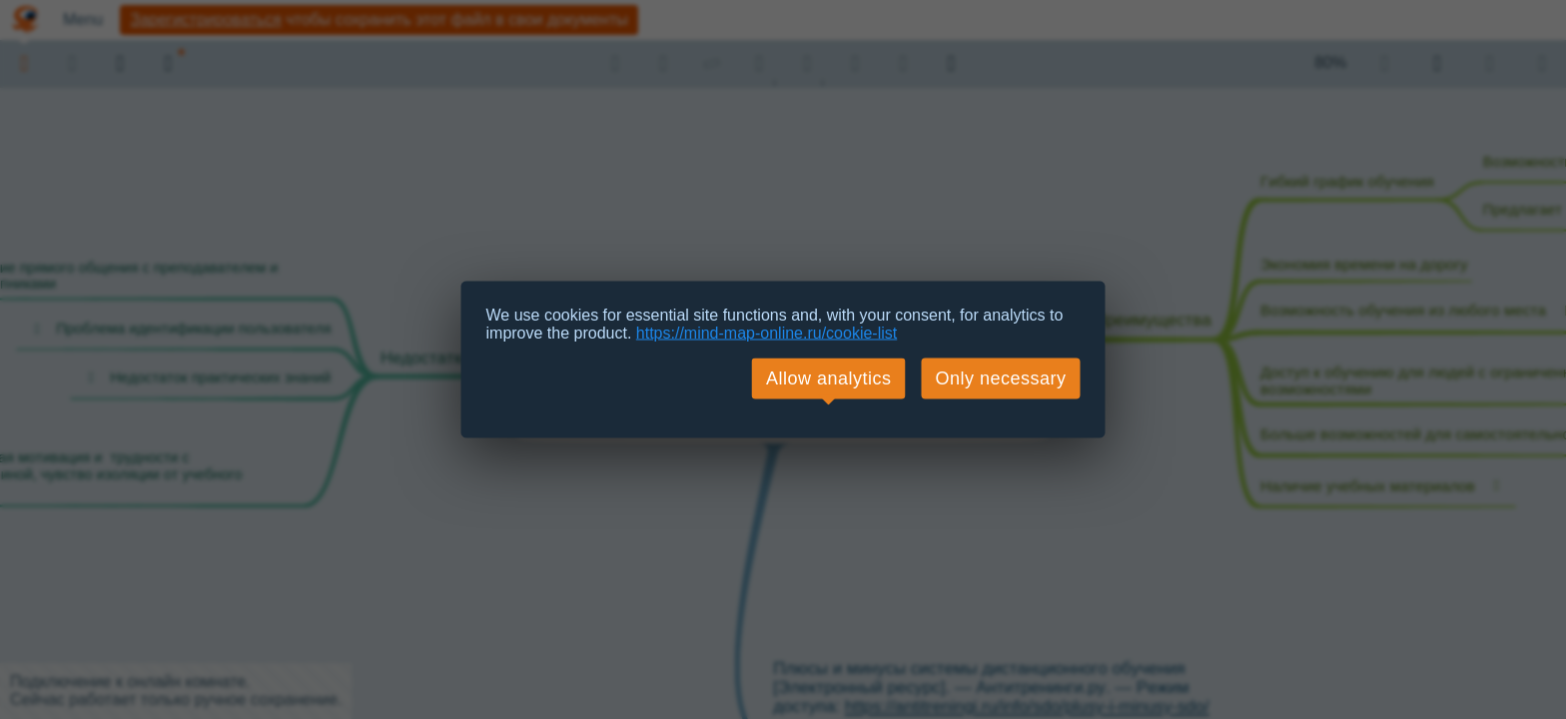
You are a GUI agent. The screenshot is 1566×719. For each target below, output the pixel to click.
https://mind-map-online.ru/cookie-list (766, 333)
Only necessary (1000, 378)
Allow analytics (829, 378)
